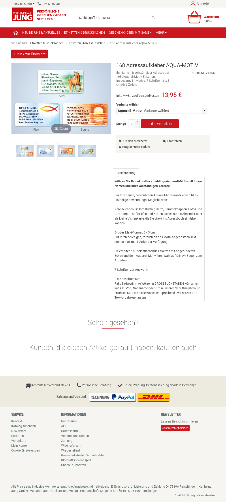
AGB (64, 426)
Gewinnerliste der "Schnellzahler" (83, 455)
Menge (121, 123)
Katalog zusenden (23, 426)
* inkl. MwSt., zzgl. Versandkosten (195, 495)
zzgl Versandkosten (145, 95)
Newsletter (18, 431)
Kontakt (16, 421)
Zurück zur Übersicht (29, 54)
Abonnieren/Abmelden (175, 428)
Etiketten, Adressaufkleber (87, 43)
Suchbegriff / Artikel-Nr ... (96, 17)
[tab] (126, 172)
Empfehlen (172, 141)
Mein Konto (19, 445)
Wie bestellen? (70, 450)
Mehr (161, 32)
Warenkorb (18, 440)
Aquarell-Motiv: (130, 110)
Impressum (69, 421)
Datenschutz (70, 431)
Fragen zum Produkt (136, 147)
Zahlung (66, 440)
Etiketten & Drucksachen (47, 43)
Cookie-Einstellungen (25, 450)
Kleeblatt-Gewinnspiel (76, 460)
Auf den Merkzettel (133, 141)
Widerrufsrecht (71, 445)
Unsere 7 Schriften (73, 465)
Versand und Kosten (75, 436)
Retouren (17, 436)
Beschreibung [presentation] (126, 173)
